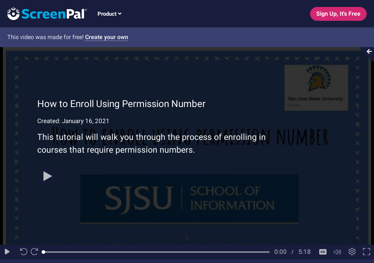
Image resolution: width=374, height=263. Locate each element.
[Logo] (43, 13)
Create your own (106, 37)
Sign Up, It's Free (338, 13)
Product (109, 14)
